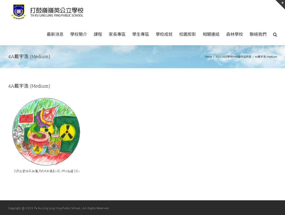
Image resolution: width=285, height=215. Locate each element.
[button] (275, 34)
